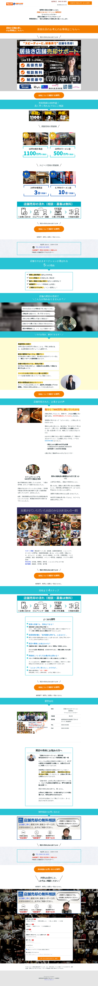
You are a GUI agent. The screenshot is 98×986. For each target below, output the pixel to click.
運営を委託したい (42, 921)
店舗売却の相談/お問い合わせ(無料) (80, 3)
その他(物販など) (46, 926)
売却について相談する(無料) (49, 95)
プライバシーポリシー (49, 979)
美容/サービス (36, 926)
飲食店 (28, 926)
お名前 (27, 929)
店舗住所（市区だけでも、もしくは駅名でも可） (36, 934)
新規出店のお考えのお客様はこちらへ (58, 29)
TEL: (37, 247)
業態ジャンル (29, 924)
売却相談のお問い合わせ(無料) (49, 869)
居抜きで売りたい (31, 921)
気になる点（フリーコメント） (32, 952)
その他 (60, 921)
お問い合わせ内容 (29, 919)
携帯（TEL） (28, 940)
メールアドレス (29, 945)
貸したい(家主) (52, 921)
